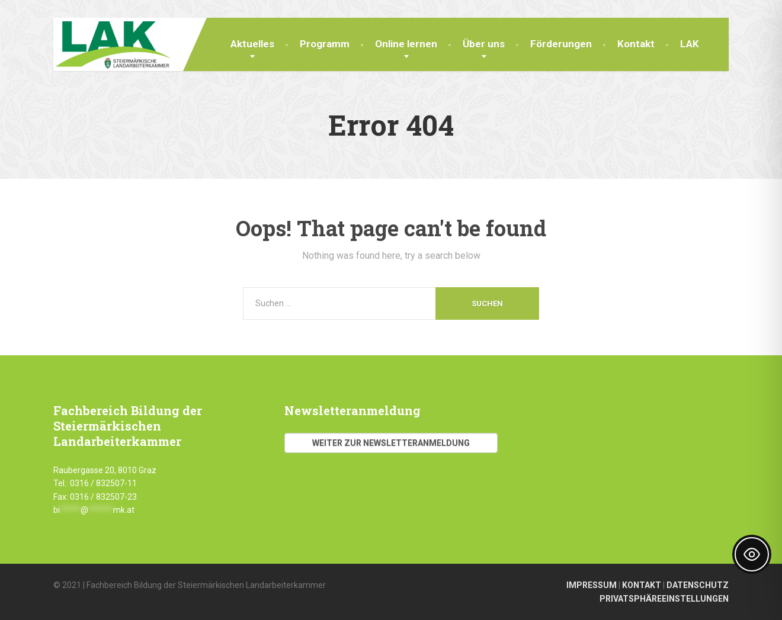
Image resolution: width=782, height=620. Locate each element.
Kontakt (636, 44)
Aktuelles (252, 44)
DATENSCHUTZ (697, 585)
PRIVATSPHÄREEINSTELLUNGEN (664, 598)
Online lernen (406, 44)
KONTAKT (641, 585)
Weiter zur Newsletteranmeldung (391, 443)
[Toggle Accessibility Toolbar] (751, 554)
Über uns (484, 44)
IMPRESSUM (591, 585)
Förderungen (561, 44)
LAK (689, 44)
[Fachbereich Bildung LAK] (111, 43)
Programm (325, 44)
